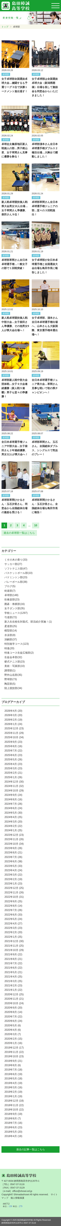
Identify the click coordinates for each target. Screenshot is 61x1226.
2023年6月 (13, 861)
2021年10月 (14, 950)
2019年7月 (13, 1069)
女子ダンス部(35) (14, 608)
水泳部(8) (9, 635)
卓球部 (6, 74)
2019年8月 (12, 1065)
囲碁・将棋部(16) (14, 604)
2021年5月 (13, 972)
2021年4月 (13, 976)
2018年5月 (13, 1131)
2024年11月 (14, 786)
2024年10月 (14, 790)
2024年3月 (13, 821)
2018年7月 (13, 1122)
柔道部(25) (10, 626)
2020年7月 (13, 1016)
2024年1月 (13, 830)
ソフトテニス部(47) (15, 568)
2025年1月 (13, 777)
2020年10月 (14, 1003)
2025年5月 (13, 759)
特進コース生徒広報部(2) (19, 652)
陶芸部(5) (9, 683)
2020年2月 (13, 1038)
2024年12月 (14, 781)
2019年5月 (13, 1078)
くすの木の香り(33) (15, 559)
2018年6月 (13, 1127)
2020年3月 (12, 1034)
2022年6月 (13, 914)
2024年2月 (13, 826)
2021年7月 (13, 963)
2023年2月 (13, 879)
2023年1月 (13, 883)
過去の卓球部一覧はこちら (19, 532)
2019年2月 (13, 1091)
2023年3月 (13, 874)
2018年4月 (13, 1136)
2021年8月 (13, 959)
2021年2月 (13, 985)
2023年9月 (13, 848)
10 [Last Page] (35, 525)
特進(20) (9, 648)
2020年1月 (13, 1043)
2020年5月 (12, 1025)
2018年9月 (13, 1114)
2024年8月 (13, 799)
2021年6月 (13, 967)
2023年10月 (14, 843)
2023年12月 (14, 835)
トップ (4, 26)
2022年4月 (13, 923)
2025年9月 (13, 741)
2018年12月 (14, 1100)
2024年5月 (13, 812)
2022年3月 (13, 928)
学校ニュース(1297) (15, 613)
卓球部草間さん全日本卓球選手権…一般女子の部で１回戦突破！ (14, 264)
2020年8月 (13, 1012)
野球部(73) (10, 679)
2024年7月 (13, 803)
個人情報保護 (17, 1198)
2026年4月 (13, 710)
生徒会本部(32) (13, 657)
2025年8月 (13, 746)
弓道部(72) (10, 617)
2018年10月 (14, 1109)
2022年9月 (13, 901)
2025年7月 (13, 750)
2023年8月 (13, 852)
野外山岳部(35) (13, 675)
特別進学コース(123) (16, 643)
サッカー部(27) (13, 564)
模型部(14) (10, 630)
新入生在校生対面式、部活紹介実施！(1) (28, 621)
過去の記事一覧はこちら (30, 1149)
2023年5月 (13, 866)
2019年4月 (13, 1083)
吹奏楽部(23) (11, 599)
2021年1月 (13, 990)
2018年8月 (12, 1118)
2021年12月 (14, 941)
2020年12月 (14, 994)
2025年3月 (13, 768)
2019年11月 (14, 1052)
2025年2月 (13, 772)
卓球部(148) (11, 595)
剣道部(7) (9, 590)
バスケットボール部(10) (18, 573)
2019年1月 (13, 1096)
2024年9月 (13, 795)
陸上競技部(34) (13, 688)
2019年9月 (13, 1061)
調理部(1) (9, 670)
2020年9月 (13, 1007)
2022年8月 (13, 905)
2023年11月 (14, 839)
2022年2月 (13, 932)
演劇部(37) (10, 639)
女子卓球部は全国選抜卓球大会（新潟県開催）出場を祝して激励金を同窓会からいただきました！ (45, 87)
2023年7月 (13, 857)
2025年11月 (14, 733)
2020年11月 (14, 998)
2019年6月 (13, 1074)
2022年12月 (14, 888)
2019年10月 (14, 1056)
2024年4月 (13, 817)
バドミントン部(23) (15, 577)
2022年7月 (13, 910)
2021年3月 (13, 981)
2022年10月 (14, 896)
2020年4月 (12, 1029)
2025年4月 (13, 764)
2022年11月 (14, 892)
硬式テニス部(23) (14, 661)
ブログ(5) (9, 586)
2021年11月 (14, 945)
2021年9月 (13, 954)
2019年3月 (13, 1087)
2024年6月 (13, 808)
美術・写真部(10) (14, 666)
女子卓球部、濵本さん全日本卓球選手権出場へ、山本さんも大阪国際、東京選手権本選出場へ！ (45, 326)
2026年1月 (13, 724)
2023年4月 (13, 870)
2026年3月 (13, 715)
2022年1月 (13, 936)
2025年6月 (13, 755)
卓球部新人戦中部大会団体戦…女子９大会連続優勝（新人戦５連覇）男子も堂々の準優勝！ (14, 388)
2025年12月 (14, 728)
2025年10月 (14, 737)
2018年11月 (14, 1105)
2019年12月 (14, 1047)
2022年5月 (13, 919)
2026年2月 (13, 719)
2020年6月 (13, 1021)
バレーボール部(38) (15, 581)
